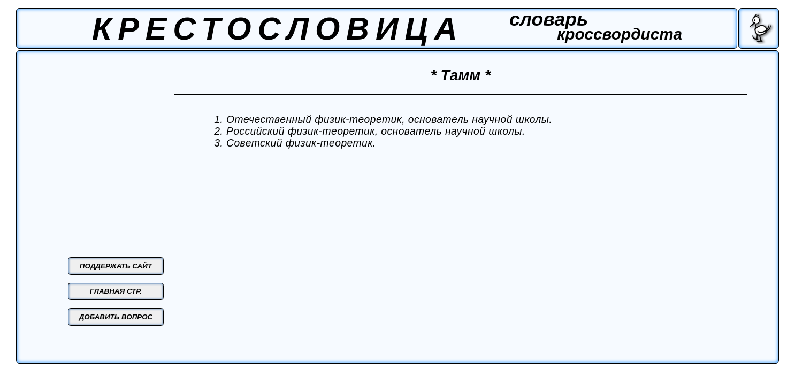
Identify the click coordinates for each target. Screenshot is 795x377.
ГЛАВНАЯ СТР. (116, 291)
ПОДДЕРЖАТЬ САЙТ (116, 266)
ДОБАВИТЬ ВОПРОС (116, 317)
